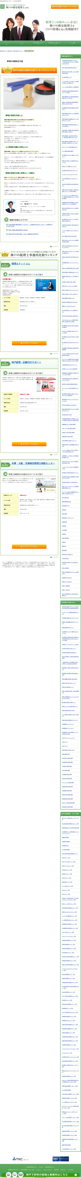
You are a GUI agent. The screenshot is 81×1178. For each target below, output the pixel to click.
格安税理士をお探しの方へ (13, 1169)
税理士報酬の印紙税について (68, 298)
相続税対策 (64, 522)
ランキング (41, 1166)
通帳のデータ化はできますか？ (69, 306)
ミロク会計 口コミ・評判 (67, 886)
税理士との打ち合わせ (67, 581)
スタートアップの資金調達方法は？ (70, 147)
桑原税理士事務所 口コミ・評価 (69, 1098)
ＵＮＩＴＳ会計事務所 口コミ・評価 (70, 1117)
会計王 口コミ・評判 (66, 878)
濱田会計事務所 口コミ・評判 (68, 1032)
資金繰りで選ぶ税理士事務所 (68, 432)
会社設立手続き (65, 558)
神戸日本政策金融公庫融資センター (70, 853)
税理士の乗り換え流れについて (69, 683)
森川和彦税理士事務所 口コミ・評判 (70, 1061)
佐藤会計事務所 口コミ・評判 (68, 978)
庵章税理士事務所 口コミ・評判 (69, 1076)
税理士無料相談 (65, 538)
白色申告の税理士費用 (67, 778)
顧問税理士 (64, 550)
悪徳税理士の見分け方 (67, 577)
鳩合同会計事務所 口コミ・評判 (69, 948)
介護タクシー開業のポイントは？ (69, 166)
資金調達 (64, 526)
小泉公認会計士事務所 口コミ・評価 (70, 1094)
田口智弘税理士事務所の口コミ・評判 (70, 823)
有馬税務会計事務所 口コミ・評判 (69, 924)
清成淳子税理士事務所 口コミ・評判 (70, 1024)
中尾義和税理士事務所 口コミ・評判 (70, 928)
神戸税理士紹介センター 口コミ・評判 (70, 1057)
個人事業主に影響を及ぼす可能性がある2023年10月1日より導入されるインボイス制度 (70, 639)
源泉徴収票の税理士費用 (67, 798)
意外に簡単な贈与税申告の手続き (18, 230)
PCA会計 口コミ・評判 (67, 869)
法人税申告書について (67, 77)
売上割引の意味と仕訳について (69, 648)
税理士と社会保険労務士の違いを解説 (70, 268)
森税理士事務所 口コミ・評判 (68, 944)
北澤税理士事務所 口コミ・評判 (69, 1044)
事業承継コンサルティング (68, 517)
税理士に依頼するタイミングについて (70, 290)
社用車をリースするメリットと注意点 (70, 644)
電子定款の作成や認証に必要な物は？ (70, 316)
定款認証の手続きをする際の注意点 (70, 482)
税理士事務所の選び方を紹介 (68, 710)
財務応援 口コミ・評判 (67, 882)
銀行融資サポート (66, 505)
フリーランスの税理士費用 (68, 782)
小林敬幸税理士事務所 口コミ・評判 (70, 1036)
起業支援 (64, 509)
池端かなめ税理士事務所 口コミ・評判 (70, 964)
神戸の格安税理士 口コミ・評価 (27, 1169)
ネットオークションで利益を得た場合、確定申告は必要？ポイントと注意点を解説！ (70, 197)
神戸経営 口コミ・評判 (67, 1000)
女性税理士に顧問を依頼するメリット (70, 472)
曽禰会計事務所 (65, 837)
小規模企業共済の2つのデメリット (69, 364)
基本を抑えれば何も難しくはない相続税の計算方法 (23, 234)
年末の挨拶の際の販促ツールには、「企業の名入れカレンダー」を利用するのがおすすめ (70, 62)
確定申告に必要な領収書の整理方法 (70, 384)
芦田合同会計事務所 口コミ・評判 (69, 1004)
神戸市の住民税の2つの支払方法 (69, 405)
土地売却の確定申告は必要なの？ (69, 652)
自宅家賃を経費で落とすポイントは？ (70, 618)
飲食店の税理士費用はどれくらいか (70, 720)
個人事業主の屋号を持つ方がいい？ (70, 170)
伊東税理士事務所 (66, 841)
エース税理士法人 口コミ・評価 (69, 1102)
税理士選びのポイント (49, 1166)
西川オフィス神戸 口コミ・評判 (69, 904)
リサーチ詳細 (70, 1169)
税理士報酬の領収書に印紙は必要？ (70, 679)
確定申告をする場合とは (67, 554)
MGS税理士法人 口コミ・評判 (68, 1020)
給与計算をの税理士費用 (67, 758)
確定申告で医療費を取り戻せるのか (70, 302)
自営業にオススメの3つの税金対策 (69, 368)
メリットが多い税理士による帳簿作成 (70, 87)
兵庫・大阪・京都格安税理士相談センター (33, 463)
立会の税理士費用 (66, 770)
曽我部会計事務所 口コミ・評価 (69, 1131)
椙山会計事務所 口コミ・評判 (68, 974)
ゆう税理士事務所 (66, 849)
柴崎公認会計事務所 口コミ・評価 (70, 1086)
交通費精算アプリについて (68, 724)
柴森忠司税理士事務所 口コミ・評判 (70, 1040)
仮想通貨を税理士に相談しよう (69, 702)
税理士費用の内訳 (66, 754)
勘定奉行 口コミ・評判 (67, 874)
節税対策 (64, 534)
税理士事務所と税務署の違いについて (70, 272)
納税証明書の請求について (68, 627)
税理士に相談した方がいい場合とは (70, 294)
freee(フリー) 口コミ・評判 (68, 865)
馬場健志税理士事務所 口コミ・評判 (70, 982)
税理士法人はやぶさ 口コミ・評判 (69, 912)
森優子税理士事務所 (66, 1145)
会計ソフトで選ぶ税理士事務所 (69, 428)
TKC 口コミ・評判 (66, 894)
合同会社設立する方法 (67, 414)
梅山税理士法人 (65, 845)
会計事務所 (64, 530)
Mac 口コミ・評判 (66, 857)
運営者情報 (56, 1169)
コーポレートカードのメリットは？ (70, 174)
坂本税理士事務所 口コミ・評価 (69, 1135)
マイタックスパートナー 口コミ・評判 (70, 1048)
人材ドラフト (65, 746)
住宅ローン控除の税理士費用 (68, 802)
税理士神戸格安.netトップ (32, 1166)
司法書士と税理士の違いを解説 (69, 282)
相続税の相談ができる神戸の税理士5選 (70, 827)
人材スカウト (65, 742)
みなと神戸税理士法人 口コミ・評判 (70, 1012)
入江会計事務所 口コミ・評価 (69, 1149)
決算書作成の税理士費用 (67, 762)
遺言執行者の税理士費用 (67, 794)
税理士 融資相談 (66, 585)
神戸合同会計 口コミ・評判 (68, 952)
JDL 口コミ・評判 (66, 890)
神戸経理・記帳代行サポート (26, 362)
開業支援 (64, 546)
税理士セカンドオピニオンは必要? (69, 286)
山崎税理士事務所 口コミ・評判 (69, 940)
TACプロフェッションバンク (68, 738)
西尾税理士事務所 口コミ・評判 (69, 1016)
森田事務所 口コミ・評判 (67, 1008)
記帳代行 (64, 542)
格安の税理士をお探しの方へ (68, 750)
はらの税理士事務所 (66, 1090)
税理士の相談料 (65, 568)
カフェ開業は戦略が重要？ (68, 151)
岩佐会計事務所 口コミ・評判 (68, 992)
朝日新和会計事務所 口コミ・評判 (69, 1028)
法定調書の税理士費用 (67, 790)
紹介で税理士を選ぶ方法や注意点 (69, 236)
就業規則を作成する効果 (67, 436)
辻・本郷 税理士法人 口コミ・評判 (69, 920)
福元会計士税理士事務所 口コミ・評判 (70, 956)
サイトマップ (38, 1169)
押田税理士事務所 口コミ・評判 (69, 960)
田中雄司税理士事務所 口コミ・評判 (70, 908)
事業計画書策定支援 (66, 501)
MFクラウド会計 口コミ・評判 (68, 861)
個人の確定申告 (65, 497)
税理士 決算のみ (66, 590)
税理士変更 (64, 513)
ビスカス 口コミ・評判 (67, 1053)
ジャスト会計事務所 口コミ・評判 (69, 916)
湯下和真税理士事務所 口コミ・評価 (70, 1121)
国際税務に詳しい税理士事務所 (69, 424)
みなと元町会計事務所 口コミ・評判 (70, 996)
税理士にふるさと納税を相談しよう (70, 706)
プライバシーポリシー (47, 1169)
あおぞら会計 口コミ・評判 (68, 932)
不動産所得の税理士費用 (67, 786)
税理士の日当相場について (68, 687)
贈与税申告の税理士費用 (67, 806)
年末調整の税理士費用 (67, 774)
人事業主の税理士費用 (67, 766)
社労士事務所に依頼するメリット (69, 440)
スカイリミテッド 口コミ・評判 (69, 936)
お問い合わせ (63, 1169)
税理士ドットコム (21, 263)
